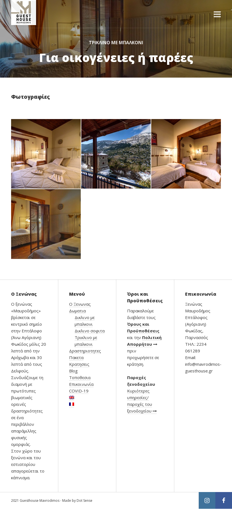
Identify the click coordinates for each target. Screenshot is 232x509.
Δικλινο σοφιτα (90, 330)
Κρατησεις (79, 364)
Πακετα (76, 357)
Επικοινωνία (81, 384)
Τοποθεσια (79, 377)
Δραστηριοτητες (85, 351)
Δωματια (77, 310)
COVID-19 (79, 391)
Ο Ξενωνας (80, 304)
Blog (73, 371)
